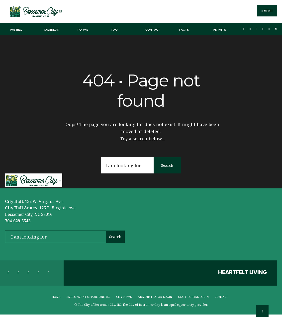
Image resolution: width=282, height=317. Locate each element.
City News (124, 296)
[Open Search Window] (276, 29)
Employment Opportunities (88, 296)
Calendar (51, 29)
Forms (83, 29)
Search (167, 164)
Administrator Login (155, 296)
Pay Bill (16, 29)
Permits (219, 29)
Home (56, 296)
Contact (152, 29)
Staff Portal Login (193, 296)
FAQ (114, 29)
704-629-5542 (17, 220)
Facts (184, 29)
